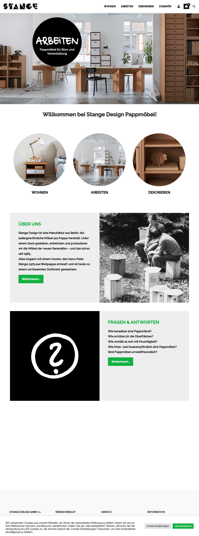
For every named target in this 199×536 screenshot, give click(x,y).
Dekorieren (159, 193)
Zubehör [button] (166, 6)
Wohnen (40, 193)
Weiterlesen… (31, 279)
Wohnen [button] (117, 6)
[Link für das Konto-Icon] (178, 6)
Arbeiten (99, 193)
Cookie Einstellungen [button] (158, 526)
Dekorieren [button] (149, 6)
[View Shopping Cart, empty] (186, 6)
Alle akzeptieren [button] (183, 526)
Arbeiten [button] (132, 6)
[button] (194, 6)
